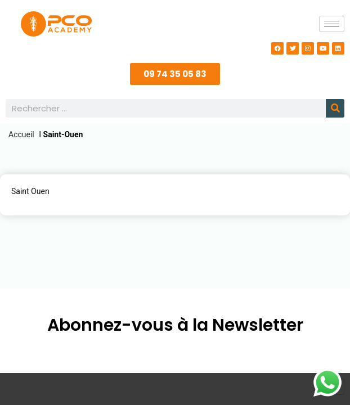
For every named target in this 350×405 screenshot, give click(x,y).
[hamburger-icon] (331, 24)
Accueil (21, 134)
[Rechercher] (335, 108)
